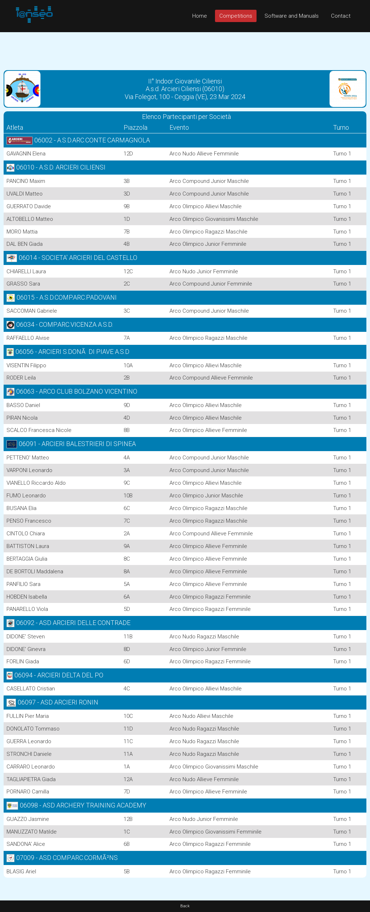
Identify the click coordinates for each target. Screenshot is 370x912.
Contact (340, 16)
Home (199, 16)
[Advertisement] (185, 48)
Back (185, 906)
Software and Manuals (291, 16)
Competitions (235, 16)
